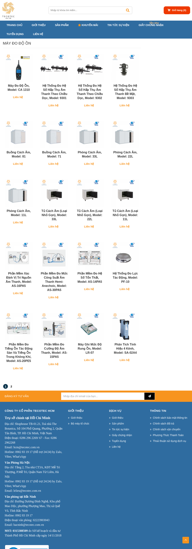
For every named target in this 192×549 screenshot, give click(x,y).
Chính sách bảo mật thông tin (170, 417)
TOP (185, 539)
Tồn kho (154, 23)
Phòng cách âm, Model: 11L (19, 213)
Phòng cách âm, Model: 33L (90, 154)
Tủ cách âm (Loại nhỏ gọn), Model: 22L (90, 215)
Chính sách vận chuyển (166, 429)
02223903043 (41, 520)
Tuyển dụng (15, 34)
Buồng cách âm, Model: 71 (54, 154)
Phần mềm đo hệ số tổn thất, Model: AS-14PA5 (89, 277)
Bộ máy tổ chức (80, 423)
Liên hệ (38, 34)
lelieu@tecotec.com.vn (27, 490)
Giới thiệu (39, 25)
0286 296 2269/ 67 (31, 437)
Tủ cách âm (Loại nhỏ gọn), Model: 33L (54, 215)
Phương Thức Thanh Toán (168, 435)
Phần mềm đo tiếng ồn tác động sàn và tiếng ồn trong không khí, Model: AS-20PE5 (18, 353)
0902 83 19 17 (23, 452)
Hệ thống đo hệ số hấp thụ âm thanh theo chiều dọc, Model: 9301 (54, 92)
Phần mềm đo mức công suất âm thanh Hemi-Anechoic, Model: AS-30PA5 (54, 282)
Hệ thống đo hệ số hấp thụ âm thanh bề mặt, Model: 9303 (125, 92)
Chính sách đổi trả (163, 423)
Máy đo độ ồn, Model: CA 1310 (19, 87)
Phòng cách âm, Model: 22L (125, 154)
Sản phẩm (61, 25)
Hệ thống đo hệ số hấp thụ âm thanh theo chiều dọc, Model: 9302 (90, 92)
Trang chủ (14, 25)
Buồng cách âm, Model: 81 (19, 154)
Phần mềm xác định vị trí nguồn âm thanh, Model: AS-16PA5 (19, 279)
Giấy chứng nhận (151, 25)
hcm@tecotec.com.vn (27, 447)
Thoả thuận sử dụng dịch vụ (169, 440)
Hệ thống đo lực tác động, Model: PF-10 (125, 277)
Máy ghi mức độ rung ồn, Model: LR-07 (90, 348)
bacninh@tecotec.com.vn (29, 524)
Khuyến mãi (88, 25)
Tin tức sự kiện (118, 25)
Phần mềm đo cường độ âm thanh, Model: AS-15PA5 (54, 350)
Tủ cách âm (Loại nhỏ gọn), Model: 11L (125, 215)
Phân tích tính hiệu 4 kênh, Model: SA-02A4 (125, 348)
